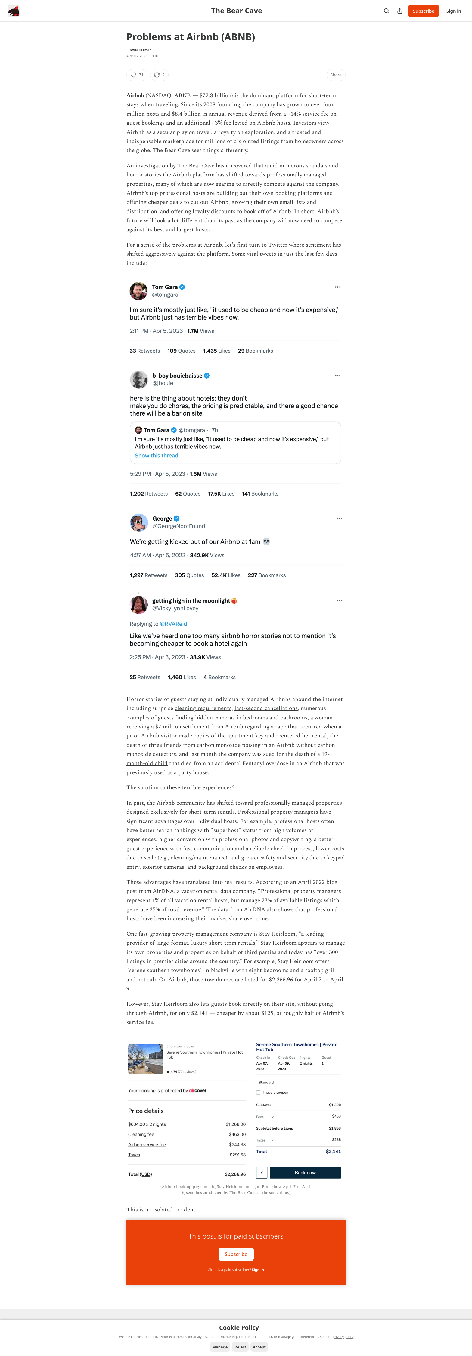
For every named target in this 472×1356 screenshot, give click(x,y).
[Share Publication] (400, 11)
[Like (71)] (137, 75)
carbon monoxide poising (229, 745)
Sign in (453, 11)
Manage (220, 1347)
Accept (259, 1347)
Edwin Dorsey (139, 50)
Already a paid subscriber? (236, 1269)
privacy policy (343, 1336)
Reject (240, 1347)
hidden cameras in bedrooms (231, 717)
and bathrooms (288, 717)
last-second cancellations (266, 708)
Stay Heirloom (277, 934)
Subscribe (423, 11)
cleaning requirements (203, 708)
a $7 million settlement (180, 726)
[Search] (386, 11)
